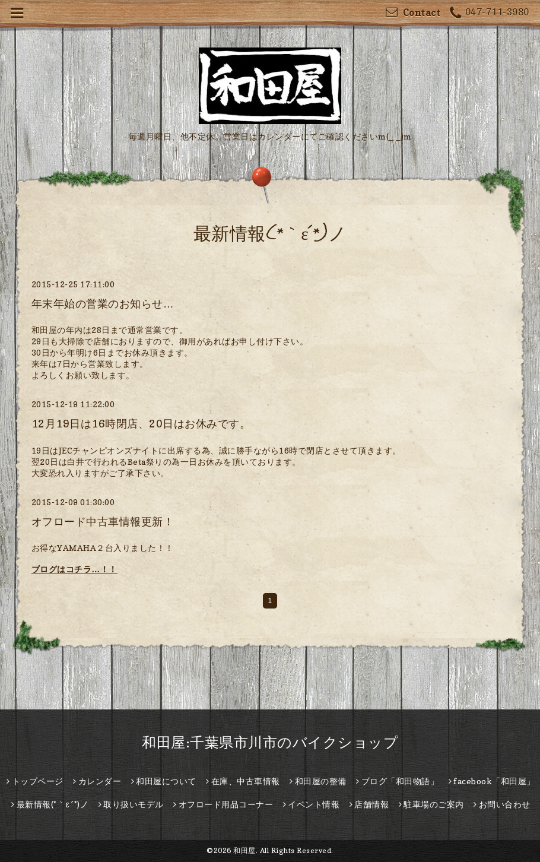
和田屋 (244, 850)
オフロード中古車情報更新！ (102, 521)
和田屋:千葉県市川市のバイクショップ (270, 742)
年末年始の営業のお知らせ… (102, 303)
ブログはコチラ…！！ (74, 569)
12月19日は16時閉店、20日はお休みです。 (141, 423)
